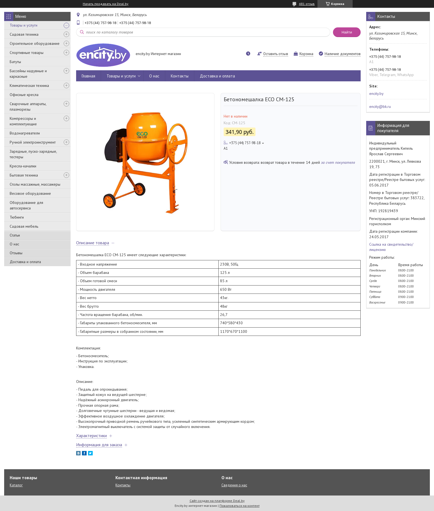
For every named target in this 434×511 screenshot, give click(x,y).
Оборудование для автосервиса (26, 205)
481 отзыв (307, 4)
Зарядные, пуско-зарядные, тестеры (33, 154)
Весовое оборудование (30, 193)
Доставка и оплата (25, 261)
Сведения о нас (234, 485)
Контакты (179, 76)
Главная (88, 76)
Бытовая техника (24, 175)
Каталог (16, 485)
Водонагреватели (25, 133)
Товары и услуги (23, 25)
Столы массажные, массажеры (35, 184)
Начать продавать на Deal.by (105, 4)
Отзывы (16, 252)
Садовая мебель (24, 226)
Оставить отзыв (275, 53)
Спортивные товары (26, 52)
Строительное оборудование (35, 43)
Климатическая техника (29, 85)
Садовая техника (24, 34)
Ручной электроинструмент (33, 142)
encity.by (376, 93)
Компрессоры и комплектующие (23, 121)
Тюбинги (17, 217)
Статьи (15, 235)
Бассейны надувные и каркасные (28, 73)
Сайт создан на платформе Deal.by (217, 501)
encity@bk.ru (380, 106)
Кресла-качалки (23, 166)
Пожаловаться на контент (239, 506)
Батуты (15, 61)
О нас (14, 244)
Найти (347, 32)
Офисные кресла (24, 94)
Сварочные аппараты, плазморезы (28, 106)
